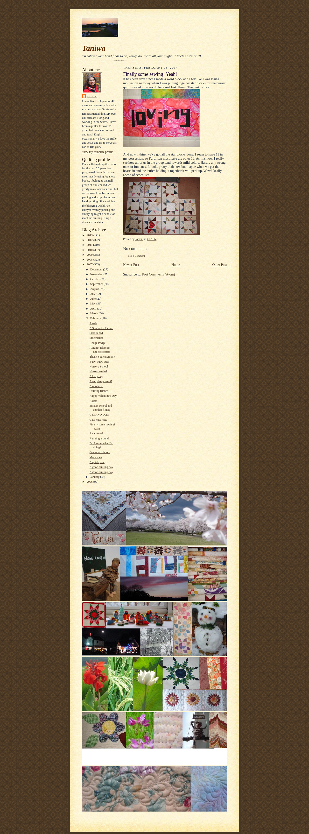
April (93, 308)
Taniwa (93, 48)
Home (175, 265)
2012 (90, 240)
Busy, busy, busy (99, 361)
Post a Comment (136, 255)
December (96, 269)
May (93, 303)
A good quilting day (101, 467)
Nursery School (99, 366)
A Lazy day (96, 376)
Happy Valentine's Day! (104, 395)
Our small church (100, 452)
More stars (96, 457)
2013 (90, 235)
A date (93, 401)
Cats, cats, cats (98, 419)
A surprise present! (101, 381)
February (96, 318)
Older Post (219, 265)
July (93, 294)
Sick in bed (96, 333)
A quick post (97, 462)
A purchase (96, 386)
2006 (90, 481)
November (97, 274)
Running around (99, 438)
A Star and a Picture (101, 328)
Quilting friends (99, 391)
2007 (90, 264)
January (95, 477)
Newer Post (131, 265)
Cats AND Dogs (99, 414)
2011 (90, 245)
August (95, 289)
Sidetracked (97, 337)
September (97, 284)
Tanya (92, 96)
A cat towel (96, 433)
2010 (90, 250)
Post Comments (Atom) (158, 274)
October (95, 279)
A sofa (93, 323)
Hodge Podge (98, 343)
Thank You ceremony (102, 356)
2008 (90, 259)
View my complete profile (97, 152)
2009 (90, 254)
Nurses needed (98, 371)
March (94, 313)
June (93, 298)
